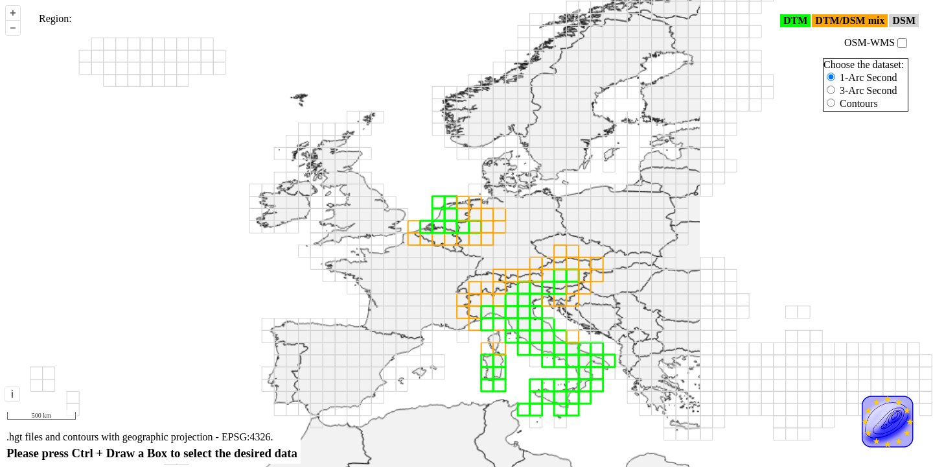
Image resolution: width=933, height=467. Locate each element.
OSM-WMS (875, 42)
